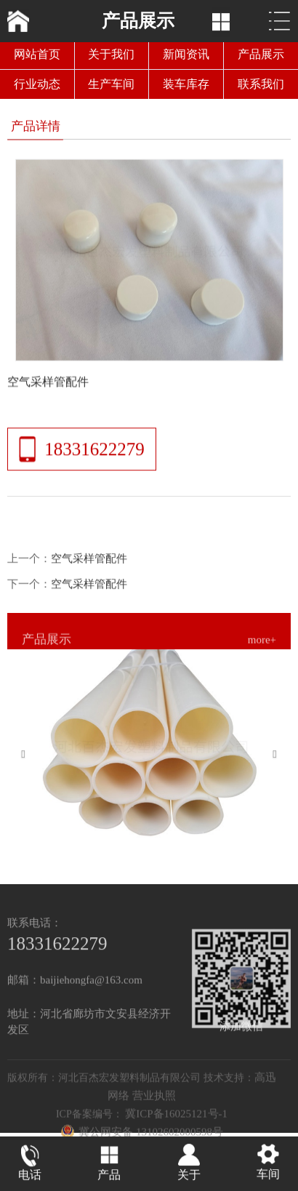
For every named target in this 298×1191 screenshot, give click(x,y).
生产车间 (111, 84)
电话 (29, 1176)
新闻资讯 (186, 54)
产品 (109, 1176)
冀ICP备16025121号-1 (176, 1124)
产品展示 (261, 54)
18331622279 (94, 452)
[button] (28, 755)
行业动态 (37, 84)
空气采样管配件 (89, 566)
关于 (189, 1176)
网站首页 (37, 54)
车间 (268, 1175)
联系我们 (261, 84)
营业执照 (154, 1106)
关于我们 (111, 54)
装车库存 (186, 84)
